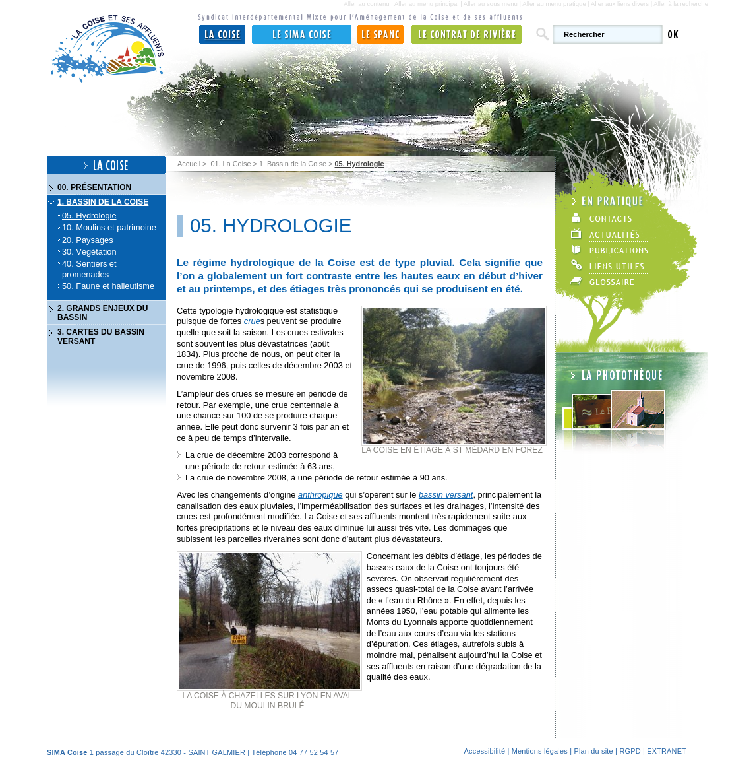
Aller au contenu (366, 3)
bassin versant (446, 495)
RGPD (629, 751)
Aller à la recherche (680, 3)
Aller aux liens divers (620, 3)
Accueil (188, 164)
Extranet (666, 751)
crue (252, 321)
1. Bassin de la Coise (292, 164)
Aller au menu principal (426, 3)
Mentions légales (540, 751)
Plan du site (593, 751)
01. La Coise (230, 164)
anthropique (320, 495)
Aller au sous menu (491, 3)
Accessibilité (485, 751)
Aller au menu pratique (554, 3)
